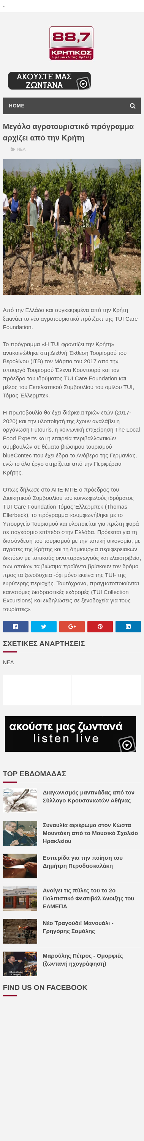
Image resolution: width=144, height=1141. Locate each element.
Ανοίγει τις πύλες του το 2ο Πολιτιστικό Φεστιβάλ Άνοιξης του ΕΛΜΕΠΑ (89, 898)
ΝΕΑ (21, 149)
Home (17, 106)
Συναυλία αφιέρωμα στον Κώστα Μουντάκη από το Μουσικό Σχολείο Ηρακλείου (90, 833)
